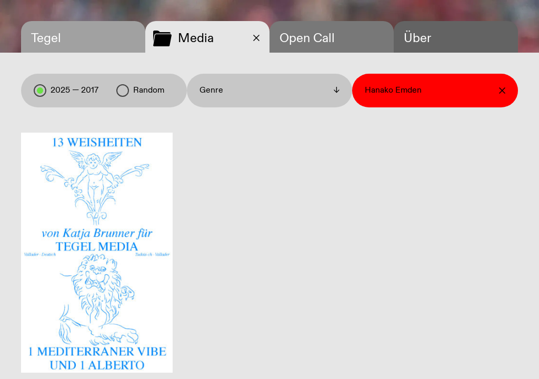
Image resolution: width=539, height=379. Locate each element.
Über (417, 38)
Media (196, 38)
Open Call (307, 38)
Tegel (46, 38)
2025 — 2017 (66, 90)
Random (140, 90)
